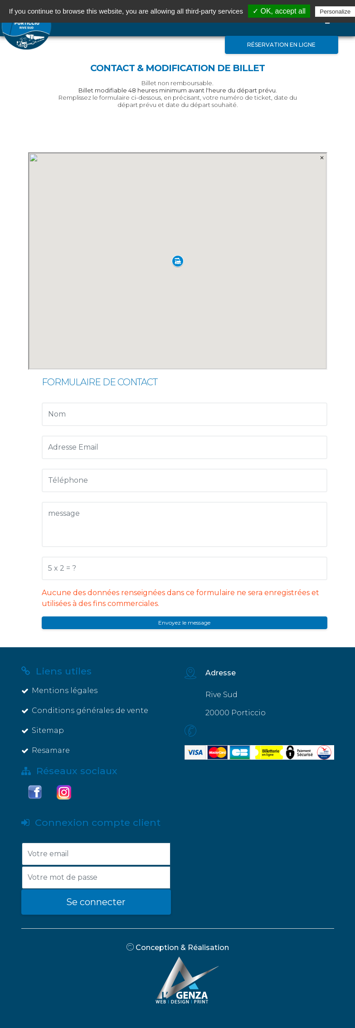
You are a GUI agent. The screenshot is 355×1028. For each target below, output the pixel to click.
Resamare (45, 750)
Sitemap (42, 730)
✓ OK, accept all (279, 11)
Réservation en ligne (281, 44)
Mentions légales (59, 690)
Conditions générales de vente (84, 710)
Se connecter (96, 902)
